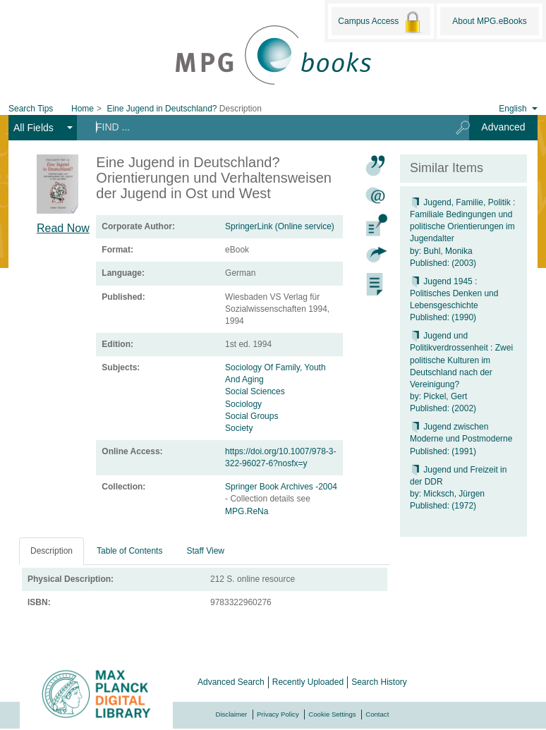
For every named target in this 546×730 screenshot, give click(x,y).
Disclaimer (232, 714)
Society (239, 428)
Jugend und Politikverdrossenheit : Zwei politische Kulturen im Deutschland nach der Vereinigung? (461, 360)
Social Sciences (255, 391)
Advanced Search (231, 682)
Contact (377, 714)
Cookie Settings (332, 714)
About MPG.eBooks (489, 21)
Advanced (503, 127)
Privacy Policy (278, 714)
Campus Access (380, 22)
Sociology (243, 404)
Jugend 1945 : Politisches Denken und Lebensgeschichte (454, 293)
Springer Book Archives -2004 (281, 487)
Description (51, 551)
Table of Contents (129, 551)
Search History (379, 682)
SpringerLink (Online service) (279, 226)
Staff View (205, 551)
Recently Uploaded (308, 682)
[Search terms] (261, 127)
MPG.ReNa (246, 511)
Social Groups (251, 416)
